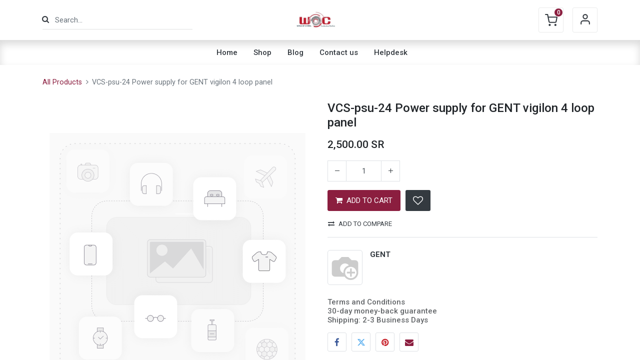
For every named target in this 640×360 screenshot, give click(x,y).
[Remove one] (337, 171)
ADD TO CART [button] (364, 200)
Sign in (585, 20)
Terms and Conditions (366, 302)
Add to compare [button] (360, 224)
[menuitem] (227, 52)
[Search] (45, 19)
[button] (418, 200)
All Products (62, 82)
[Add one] (391, 171)
